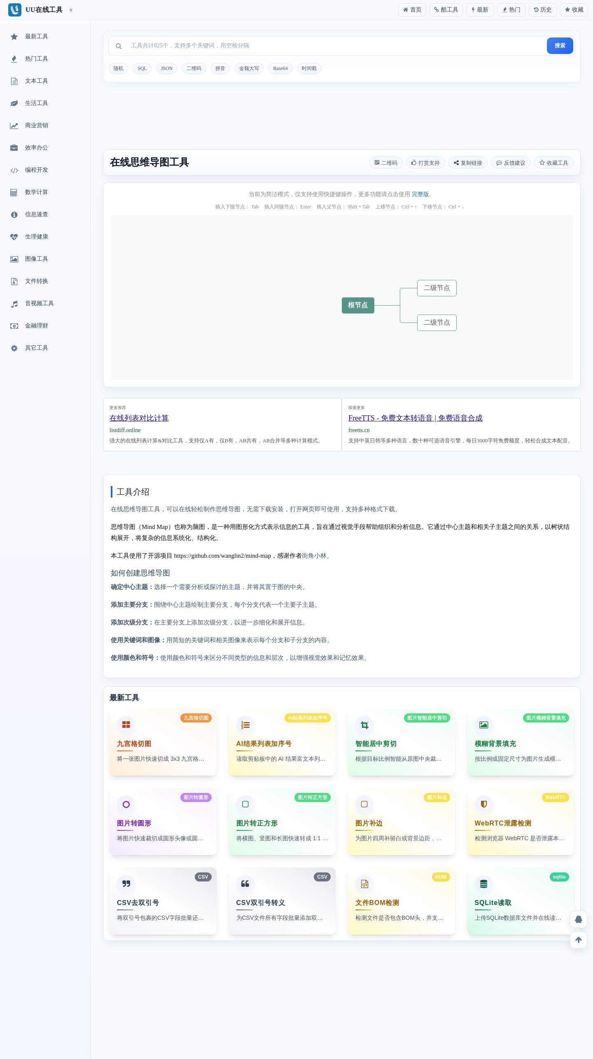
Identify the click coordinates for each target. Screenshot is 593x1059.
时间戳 (309, 68)
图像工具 (28, 259)
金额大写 (249, 68)
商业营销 (28, 126)
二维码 (194, 68)
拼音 (220, 68)
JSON (167, 68)
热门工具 (28, 59)
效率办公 (28, 148)
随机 (119, 68)
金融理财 (28, 326)
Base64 (280, 68)
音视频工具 (31, 304)
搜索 (560, 45)
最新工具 (28, 37)
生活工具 (28, 103)
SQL (142, 68)
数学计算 (28, 192)
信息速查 (28, 215)
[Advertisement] (342, 117)
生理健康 (28, 237)
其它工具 (28, 348)
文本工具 (28, 81)
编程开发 (28, 170)
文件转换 (28, 281)
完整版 (420, 194)
